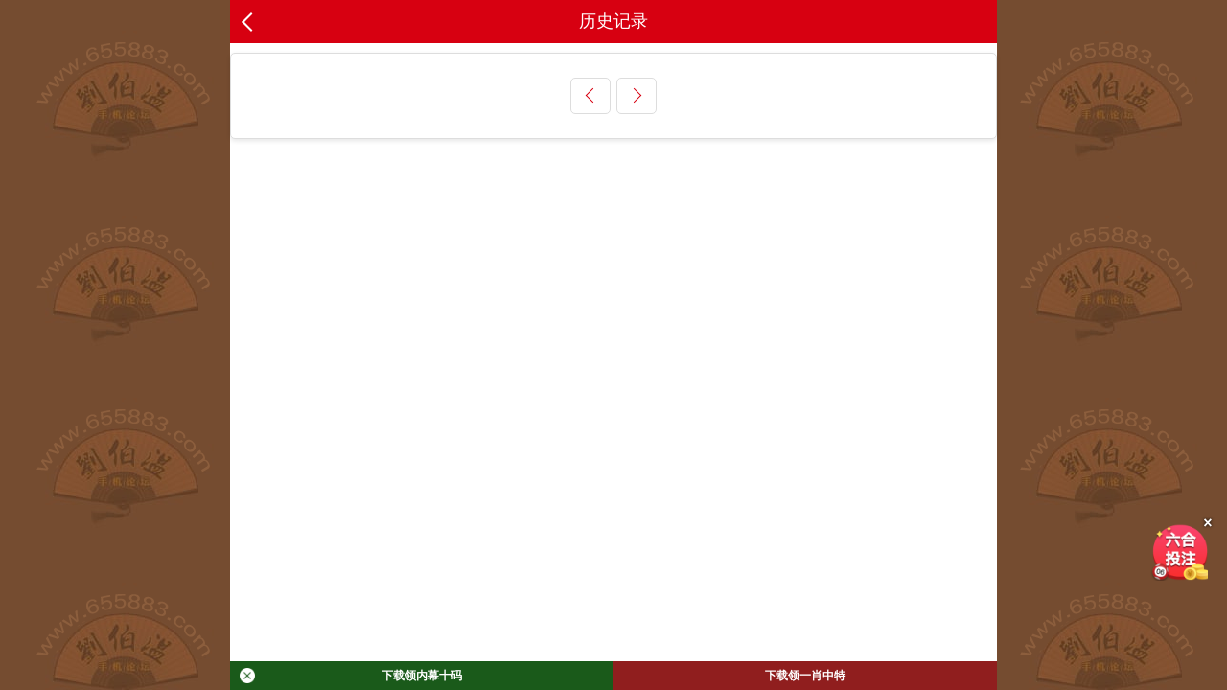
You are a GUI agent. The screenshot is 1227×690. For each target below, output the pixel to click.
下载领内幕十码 (351, 675)
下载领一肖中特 (805, 675)
